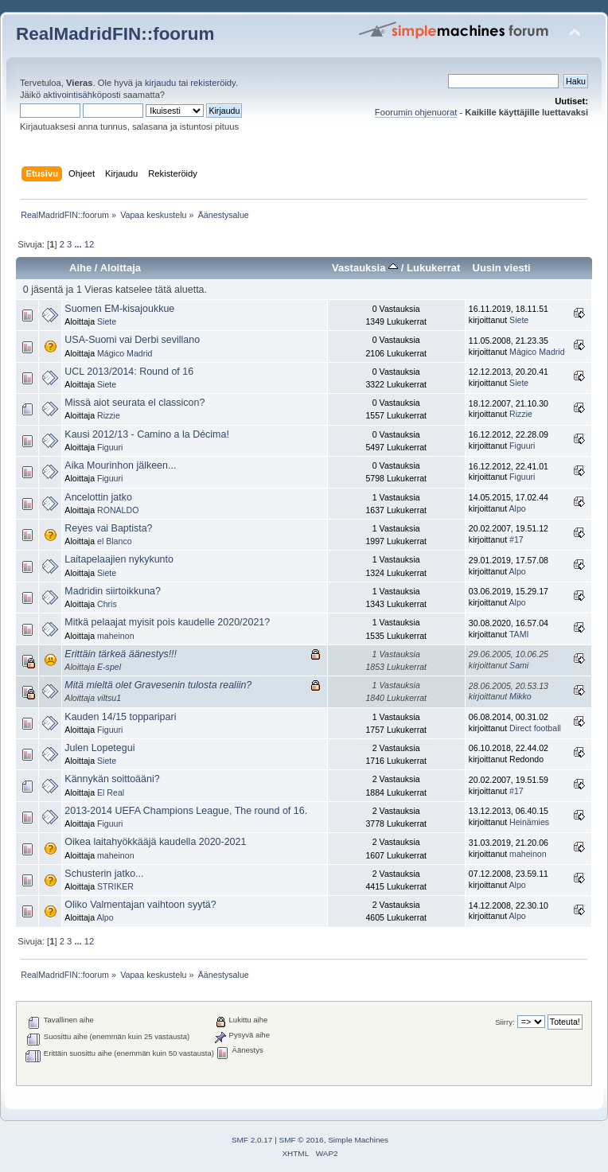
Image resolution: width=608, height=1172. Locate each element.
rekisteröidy (213, 83)
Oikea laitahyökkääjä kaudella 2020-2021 (155, 841)
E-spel (109, 667)
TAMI (519, 634)
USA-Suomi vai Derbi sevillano (132, 339)
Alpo (517, 508)
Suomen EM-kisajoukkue (119, 308)
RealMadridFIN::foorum (115, 34)
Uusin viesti (501, 268)
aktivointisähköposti (81, 94)
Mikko (520, 696)
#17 (516, 539)
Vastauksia (365, 268)
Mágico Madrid (124, 353)
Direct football (535, 728)
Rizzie (108, 415)
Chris (107, 604)
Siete (106, 321)
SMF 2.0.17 (252, 1139)
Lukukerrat (433, 268)
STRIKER (115, 886)
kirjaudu (160, 83)
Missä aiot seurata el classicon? (134, 402)
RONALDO (117, 510)
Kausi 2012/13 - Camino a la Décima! (146, 434)
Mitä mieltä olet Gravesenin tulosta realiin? (157, 685)
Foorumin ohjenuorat (416, 112)
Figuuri (110, 447)
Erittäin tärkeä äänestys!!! (120, 654)
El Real (110, 792)
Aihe (80, 268)
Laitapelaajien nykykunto (118, 559)
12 (89, 244)
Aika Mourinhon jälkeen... (120, 465)
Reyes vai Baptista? (108, 528)
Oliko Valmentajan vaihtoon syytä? (140, 904)
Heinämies (529, 822)
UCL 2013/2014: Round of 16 (128, 371)
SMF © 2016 (301, 1139)
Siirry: (504, 1022)
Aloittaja (120, 268)
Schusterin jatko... (103, 873)
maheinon (115, 636)
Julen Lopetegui (99, 747)
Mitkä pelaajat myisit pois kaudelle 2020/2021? (167, 622)
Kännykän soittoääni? (111, 779)
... (79, 244)
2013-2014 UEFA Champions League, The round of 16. (185, 810)
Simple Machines (358, 1139)
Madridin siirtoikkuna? (112, 591)
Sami (518, 665)
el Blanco (114, 541)
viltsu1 (109, 698)
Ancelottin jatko (98, 497)
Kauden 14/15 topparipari (120, 716)
